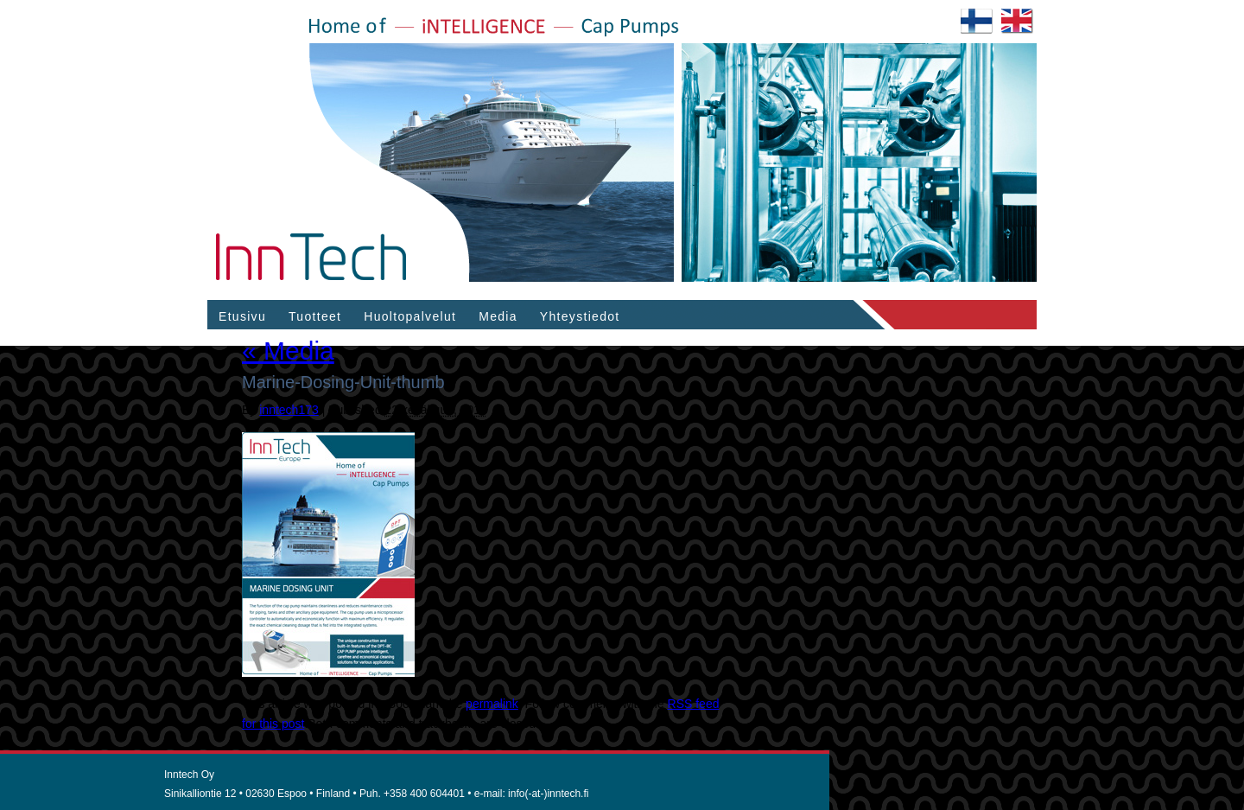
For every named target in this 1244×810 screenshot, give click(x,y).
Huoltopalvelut (410, 316)
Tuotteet (315, 316)
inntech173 (289, 410)
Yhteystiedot (580, 316)
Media (498, 316)
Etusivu (242, 316)
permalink (492, 704)
